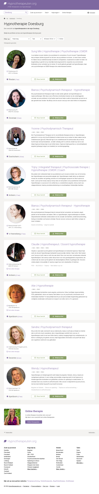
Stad (46, 12)
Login (58, 486)
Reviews (52, 486)
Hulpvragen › (92, 432)
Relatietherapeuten (46, 481)
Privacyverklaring (36, 486)
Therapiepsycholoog (33, 481)
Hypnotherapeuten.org (14, 486)
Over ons (45, 486)
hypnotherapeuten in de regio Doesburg (27, 28)
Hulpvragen (55, 12)
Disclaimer (26, 486)
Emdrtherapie (70, 481)
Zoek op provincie (35, 12)
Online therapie (66, 12)
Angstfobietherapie (59, 481)
